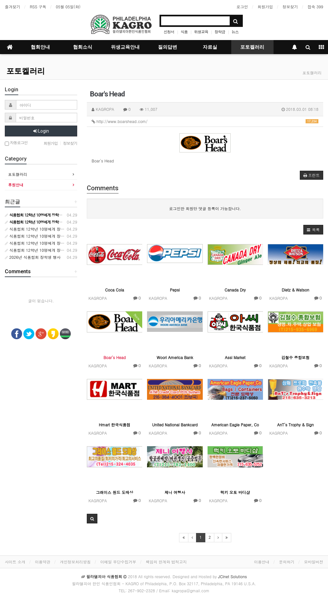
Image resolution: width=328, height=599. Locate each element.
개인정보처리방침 (75, 561)
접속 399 (315, 6)
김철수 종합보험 (295, 357)
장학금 (220, 31)
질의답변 (167, 47)
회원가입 (265, 6)
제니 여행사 (175, 492)
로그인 (242, 6)
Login (41, 131)
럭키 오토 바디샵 (235, 492)
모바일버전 (313, 561)
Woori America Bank (175, 357)
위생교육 (201, 31)
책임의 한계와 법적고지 (166, 561)
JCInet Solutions (232, 576)
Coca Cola (114, 289)
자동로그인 (16, 143)
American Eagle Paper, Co (235, 424)
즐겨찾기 (12, 6)
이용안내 (261, 561)
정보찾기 (290, 6)
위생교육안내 (125, 47)
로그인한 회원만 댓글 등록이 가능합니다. (205, 208)
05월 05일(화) (68, 6)
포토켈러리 (252, 47)
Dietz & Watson (295, 289)
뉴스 (235, 31)
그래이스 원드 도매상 (114, 492)
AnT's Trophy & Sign (295, 424)
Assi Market (235, 357)
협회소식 (82, 47)
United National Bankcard (175, 424)
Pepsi (175, 289)
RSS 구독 (38, 6)
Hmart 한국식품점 (114, 424)
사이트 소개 (15, 561)
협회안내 (40, 47)
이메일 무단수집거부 (118, 561)
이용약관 (42, 561)
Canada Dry (235, 289)
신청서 (169, 31)
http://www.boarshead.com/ (205, 121)
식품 (184, 31)
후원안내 (15, 184)
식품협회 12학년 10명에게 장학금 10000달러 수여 (51, 229)
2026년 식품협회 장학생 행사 (33, 257)
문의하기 (286, 561)
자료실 (210, 47)
